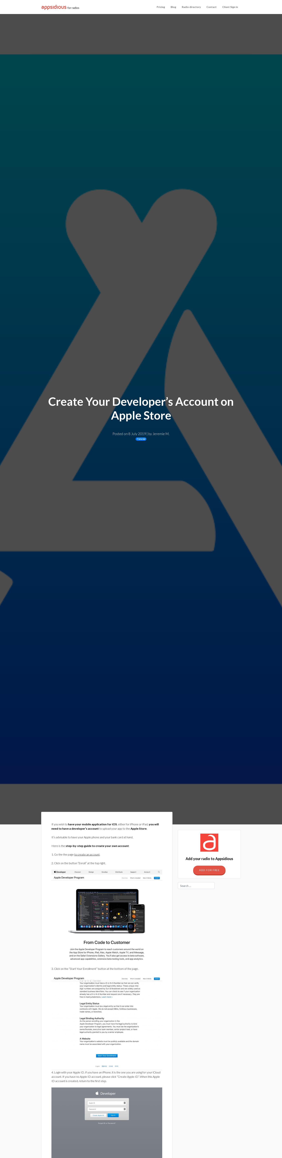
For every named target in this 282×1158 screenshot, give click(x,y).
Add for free (209, 870)
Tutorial (141, 439)
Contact (211, 6)
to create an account (87, 854)
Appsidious (53, 7)
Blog (173, 6)
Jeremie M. (161, 434)
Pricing (161, 6)
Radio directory (191, 6)
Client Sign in (230, 6)
